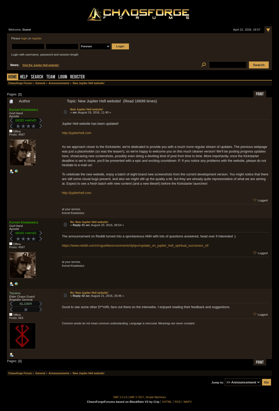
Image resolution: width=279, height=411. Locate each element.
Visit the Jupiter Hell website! (40, 65)
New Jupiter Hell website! (86, 109)
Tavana (14, 293)
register (36, 38)
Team (50, 77)
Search (37, 77)
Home (12, 77)
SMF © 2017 (136, 397)
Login (62, 77)
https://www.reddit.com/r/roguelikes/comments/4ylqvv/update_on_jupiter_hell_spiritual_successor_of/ (135, 245)
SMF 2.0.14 (120, 397)
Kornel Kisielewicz (23, 110)
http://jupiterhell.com (76, 133)
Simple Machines (156, 397)
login (24, 38)
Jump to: (217, 382)
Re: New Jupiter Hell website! (89, 222)
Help (24, 77)
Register (77, 77)
